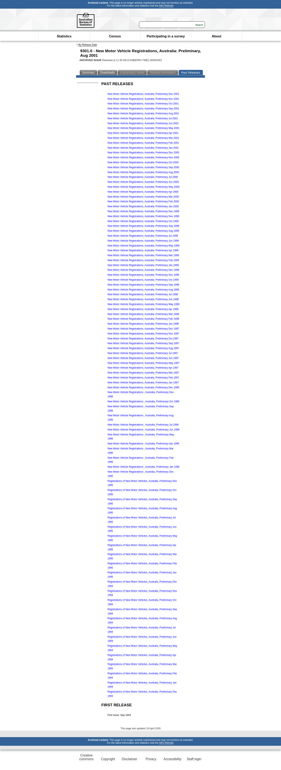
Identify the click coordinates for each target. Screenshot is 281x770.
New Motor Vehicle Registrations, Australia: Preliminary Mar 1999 (143, 255)
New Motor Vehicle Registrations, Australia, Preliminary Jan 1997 (143, 382)
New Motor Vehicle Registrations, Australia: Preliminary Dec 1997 (143, 328)
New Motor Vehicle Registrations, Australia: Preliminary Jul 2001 (143, 118)
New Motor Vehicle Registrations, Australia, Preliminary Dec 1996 (143, 387)
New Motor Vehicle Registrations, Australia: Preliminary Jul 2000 (143, 177)
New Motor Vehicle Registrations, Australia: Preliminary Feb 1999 (143, 260)
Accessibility (172, 759)
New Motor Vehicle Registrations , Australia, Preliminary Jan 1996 (144, 466)
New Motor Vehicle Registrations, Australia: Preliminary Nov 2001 (143, 98)
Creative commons (86, 757)
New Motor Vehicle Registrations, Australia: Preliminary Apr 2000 (143, 191)
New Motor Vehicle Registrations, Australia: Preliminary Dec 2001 (143, 93)
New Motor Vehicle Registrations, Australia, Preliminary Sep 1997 (143, 343)
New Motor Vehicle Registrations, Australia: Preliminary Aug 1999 (143, 230)
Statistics (64, 36)
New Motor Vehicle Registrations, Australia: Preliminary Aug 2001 (143, 113)
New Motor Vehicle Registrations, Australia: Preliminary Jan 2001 (143, 147)
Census (115, 36)
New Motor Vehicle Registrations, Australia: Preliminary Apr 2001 (143, 133)
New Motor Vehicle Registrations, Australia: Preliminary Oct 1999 (143, 221)
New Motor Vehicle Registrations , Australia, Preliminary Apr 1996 (143, 443)
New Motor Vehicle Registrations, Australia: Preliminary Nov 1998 (143, 274)
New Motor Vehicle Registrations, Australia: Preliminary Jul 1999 (143, 235)
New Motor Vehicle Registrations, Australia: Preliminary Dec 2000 (143, 152)
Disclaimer (129, 759)
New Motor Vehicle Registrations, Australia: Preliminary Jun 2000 (143, 181)
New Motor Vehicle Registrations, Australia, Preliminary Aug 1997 (143, 348)
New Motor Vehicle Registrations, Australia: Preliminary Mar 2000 (143, 196)
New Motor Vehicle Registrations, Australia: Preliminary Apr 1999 (143, 250)
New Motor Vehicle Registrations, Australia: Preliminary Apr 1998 (143, 309)
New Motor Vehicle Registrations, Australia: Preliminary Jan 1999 (143, 265)
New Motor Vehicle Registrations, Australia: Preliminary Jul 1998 (143, 294)
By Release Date (87, 44)
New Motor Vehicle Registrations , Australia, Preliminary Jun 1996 (144, 429)
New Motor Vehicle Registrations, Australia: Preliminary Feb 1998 (143, 318)
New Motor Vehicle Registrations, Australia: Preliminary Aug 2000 (143, 172)
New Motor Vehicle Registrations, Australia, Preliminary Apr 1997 (143, 367)
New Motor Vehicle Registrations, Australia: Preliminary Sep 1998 (143, 284)
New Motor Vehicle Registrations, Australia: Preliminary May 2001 (144, 128)
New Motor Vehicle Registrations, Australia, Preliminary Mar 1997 (143, 372)
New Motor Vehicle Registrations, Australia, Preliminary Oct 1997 (143, 338)
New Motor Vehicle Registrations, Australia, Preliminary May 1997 (144, 363)
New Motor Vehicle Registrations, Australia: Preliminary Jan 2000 (143, 206)
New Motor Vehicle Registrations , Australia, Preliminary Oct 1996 (143, 401)
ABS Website (166, 5)
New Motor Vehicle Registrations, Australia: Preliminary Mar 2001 (143, 137)
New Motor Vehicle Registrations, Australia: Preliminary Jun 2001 (143, 123)
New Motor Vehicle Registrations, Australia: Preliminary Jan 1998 (143, 323)
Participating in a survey (166, 36)
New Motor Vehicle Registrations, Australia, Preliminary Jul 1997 (143, 353)
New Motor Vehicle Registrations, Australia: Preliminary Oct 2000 (143, 162)
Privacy (151, 759)
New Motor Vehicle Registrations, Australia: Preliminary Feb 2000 (143, 201)
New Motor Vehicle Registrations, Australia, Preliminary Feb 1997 (143, 377)
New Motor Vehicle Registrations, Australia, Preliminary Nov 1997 (143, 333)
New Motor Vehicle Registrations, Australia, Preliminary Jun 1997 (143, 358)
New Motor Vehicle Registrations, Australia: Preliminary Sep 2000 (143, 167)
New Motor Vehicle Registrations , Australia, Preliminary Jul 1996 (143, 424)
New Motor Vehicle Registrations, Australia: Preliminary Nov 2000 (143, 157)
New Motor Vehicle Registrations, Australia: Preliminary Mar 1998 (143, 314)
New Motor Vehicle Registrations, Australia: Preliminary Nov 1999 (143, 216)
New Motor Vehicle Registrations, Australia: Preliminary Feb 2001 (143, 142)
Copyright (108, 759)
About (216, 36)
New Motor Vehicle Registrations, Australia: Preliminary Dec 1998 (143, 269)
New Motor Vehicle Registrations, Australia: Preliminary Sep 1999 (143, 225)
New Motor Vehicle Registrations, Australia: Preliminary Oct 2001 (143, 103)
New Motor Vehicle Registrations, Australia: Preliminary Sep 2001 (143, 108)
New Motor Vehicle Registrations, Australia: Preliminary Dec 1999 (143, 211)
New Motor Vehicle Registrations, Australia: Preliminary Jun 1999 (143, 240)
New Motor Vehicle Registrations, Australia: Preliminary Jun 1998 (143, 299)
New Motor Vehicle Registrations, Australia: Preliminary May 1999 (144, 245)
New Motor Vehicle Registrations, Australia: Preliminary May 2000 (144, 186)
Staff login (194, 759)
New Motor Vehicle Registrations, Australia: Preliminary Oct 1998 (143, 279)
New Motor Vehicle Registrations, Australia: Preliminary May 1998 (144, 304)
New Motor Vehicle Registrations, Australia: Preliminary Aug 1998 (143, 289)
